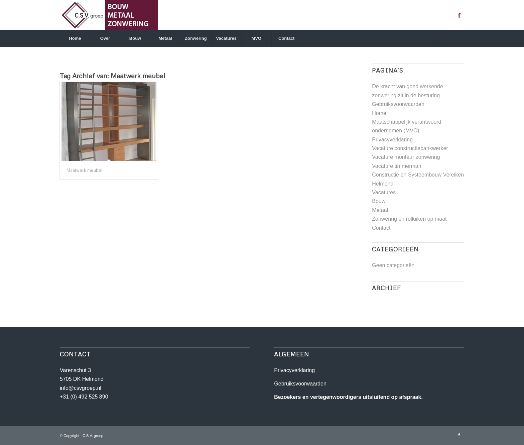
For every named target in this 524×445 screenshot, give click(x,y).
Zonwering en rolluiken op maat (409, 219)
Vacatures (384, 192)
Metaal (380, 210)
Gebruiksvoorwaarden (398, 104)
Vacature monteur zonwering (406, 157)
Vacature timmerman (396, 166)
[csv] (109, 15)
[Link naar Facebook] (459, 15)
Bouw (378, 201)
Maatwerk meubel (84, 170)
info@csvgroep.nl (80, 388)
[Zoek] (449, 38)
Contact (381, 228)
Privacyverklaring (392, 139)
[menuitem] (75, 38)
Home (379, 113)
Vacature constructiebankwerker (410, 148)
